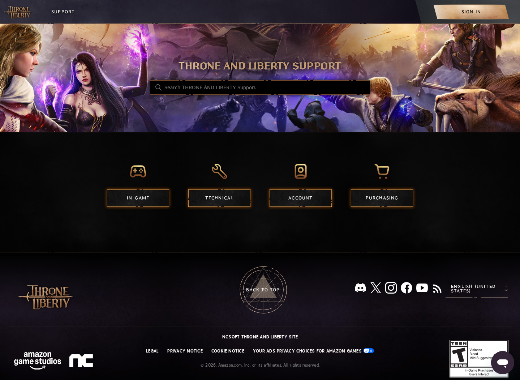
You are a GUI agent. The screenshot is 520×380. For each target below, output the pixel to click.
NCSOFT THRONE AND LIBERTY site (260, 337)
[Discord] (360, 289)
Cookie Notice (227, 351)
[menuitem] (471, 12)
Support (63, 11)
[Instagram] (391, 289)
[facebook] (406, 289)
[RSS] (437, 289)
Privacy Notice (184, 351)
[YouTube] (422, 289)
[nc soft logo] (82, 362)
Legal (152, 351)
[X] (375, 289)
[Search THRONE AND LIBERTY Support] (260, 87)
